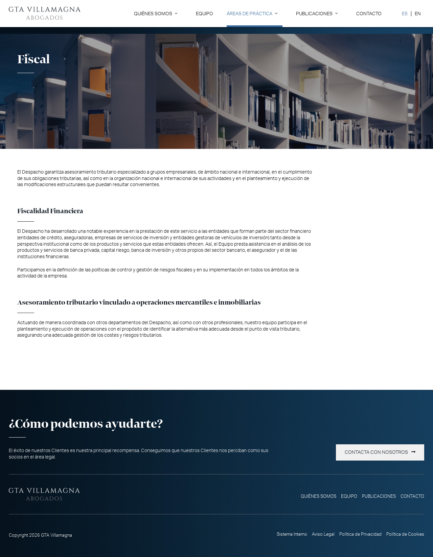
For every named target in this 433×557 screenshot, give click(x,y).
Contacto (369, 13)
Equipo (204, 13)
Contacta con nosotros (376, 452)
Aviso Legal (323, 534)
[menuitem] (404, 13)
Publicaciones (314, 13)
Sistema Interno (292, 534)
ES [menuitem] (405, 13)
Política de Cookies (405, 534)
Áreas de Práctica (249, 13)
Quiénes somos (153, 13)
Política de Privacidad (360, 534)
